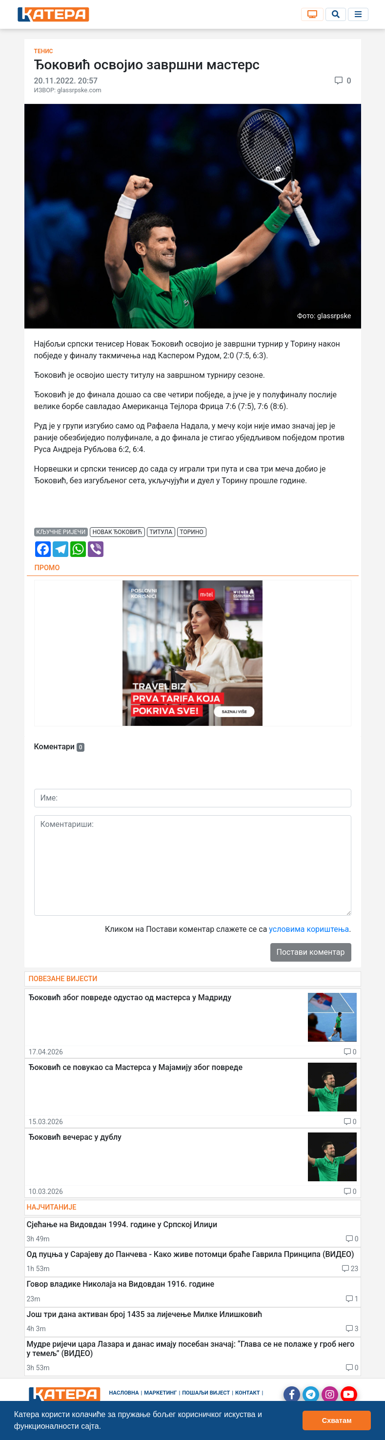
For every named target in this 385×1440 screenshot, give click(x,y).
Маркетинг (160, 1393)
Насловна (124, 1393)
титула (161, 532)
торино (191, 532)
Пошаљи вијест (206, 1393)
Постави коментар (311, 952)
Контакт (247, 1393)
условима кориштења (309, 929)
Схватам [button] (337, 1420)
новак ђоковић (117, 532)
